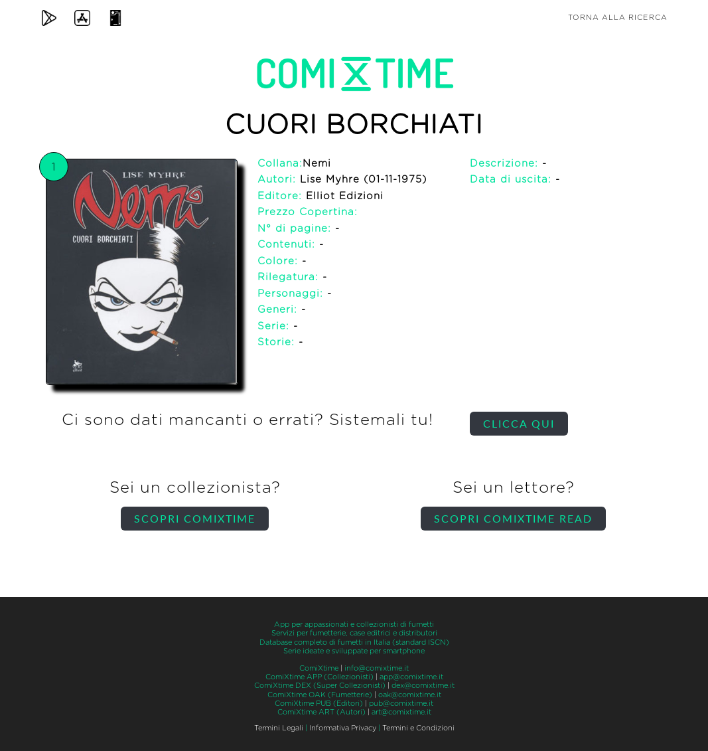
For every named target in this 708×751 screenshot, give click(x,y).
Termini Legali (278, 728)
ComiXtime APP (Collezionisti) (319, 677)
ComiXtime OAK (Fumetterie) (319, 695)
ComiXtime (318, 668)
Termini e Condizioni (418, 728)
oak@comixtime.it (409, 695)
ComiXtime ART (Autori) (321, 712)
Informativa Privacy (342, 728)
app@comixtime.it (411, 677)
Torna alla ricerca (618, 17)
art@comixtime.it (401, 712)
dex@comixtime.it (423, 685)
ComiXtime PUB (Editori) (319, 703)
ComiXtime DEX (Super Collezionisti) (320, 685)
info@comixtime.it (376, 668)
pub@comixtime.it (401, 703)
